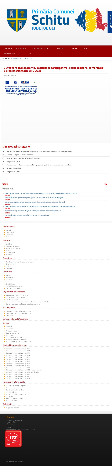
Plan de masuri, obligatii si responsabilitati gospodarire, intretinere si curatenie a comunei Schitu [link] (37, 165)
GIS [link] (30, 54)
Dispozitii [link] (9, 327)
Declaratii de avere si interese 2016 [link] (18, 359)
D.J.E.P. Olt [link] (10, 425)
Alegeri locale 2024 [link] (11, 162)
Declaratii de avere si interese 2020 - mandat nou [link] (22, 372)
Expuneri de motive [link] (12, 333)
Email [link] (9, 427)
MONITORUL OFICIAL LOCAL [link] (13, 54)
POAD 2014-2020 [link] (11, 400)
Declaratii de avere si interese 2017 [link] (18, 361)
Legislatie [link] (9, 244)
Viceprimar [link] (9, 278)
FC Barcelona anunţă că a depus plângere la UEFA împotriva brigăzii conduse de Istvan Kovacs (33, 211)
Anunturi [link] (28, 58)
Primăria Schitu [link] (20, 48)
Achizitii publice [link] (11, 392)
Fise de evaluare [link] (11, 253)
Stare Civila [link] (9, 335)
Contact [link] (86, 48)
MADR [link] (74, 48)
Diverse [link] (8, 237)
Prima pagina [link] (8, 48)
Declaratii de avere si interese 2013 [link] (18, 353)
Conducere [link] (10, 233)
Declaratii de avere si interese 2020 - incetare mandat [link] (24, 370)
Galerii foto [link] (61, 48)
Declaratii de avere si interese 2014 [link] (18, 355)
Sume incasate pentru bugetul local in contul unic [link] (23, 304)
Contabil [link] (8, 282)
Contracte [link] (9, 315)
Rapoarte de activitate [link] (13, 248)
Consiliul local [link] (10, 284)
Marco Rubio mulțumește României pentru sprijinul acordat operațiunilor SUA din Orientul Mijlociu (34, 198)
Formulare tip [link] (10, 396)
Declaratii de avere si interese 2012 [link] (18, 351)
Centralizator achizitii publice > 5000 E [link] (19, 313)
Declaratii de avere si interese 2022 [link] (18, 376)
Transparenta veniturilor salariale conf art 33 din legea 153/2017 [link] (27, 302)
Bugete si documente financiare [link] (17, 295)
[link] (56, 21)
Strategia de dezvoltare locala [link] (16, 339)
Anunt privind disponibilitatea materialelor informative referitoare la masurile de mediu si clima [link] (37, 151)
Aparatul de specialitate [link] (14, 286)
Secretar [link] (9, 280)
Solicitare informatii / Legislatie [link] (16, 386)
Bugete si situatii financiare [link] (15, 390)
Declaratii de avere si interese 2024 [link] (18, 378)
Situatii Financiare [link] (12, 300)
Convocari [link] (9, 329)
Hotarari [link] (8, 250)
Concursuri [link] (9, 268)
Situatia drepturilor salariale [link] (15, 298)
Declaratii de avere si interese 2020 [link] (18, 368)
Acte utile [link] (9, 255)
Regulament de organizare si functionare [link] (20, 262)
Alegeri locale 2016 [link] (11, 172)
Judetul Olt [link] (11, 423)
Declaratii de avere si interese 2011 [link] (18, 349)
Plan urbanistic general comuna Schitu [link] (19, 341)
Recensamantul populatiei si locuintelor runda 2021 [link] (21, 158)
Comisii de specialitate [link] (13, 288)
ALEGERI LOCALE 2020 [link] (11, 168)
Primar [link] (8, 275)
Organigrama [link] (10, 264)
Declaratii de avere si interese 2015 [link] (18, 357)
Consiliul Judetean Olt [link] (14, 421)
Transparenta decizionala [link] (14, 388)
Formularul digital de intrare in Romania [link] (18, 155)
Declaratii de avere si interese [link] (16, 394)
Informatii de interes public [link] (42, 48)
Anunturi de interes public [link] (15, 398)
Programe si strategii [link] (12, 246)
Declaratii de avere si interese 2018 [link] (18, 364)
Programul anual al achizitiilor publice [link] (18, 311)
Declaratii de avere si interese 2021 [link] (18, 374)
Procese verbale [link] (11, 331)
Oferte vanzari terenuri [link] (14, 337)
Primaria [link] (8, 230)
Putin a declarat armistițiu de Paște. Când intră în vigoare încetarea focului (27, 215)
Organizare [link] (10, 235)
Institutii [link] (8, 266)
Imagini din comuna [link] (12, 408)
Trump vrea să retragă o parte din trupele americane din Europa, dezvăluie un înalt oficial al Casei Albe (35, 202)
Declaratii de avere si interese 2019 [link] (18, 366)
